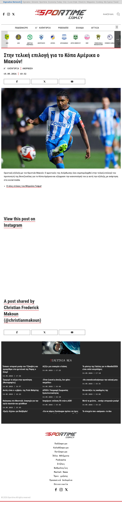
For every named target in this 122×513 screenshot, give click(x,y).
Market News (61, 472)
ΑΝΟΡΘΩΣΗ (28, 68)
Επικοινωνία (61, 484)
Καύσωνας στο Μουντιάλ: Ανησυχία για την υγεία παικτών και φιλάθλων (20, 402)
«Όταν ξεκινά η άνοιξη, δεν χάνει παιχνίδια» (56, 381)
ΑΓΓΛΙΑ (95, 27)
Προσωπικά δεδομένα (61, 480)
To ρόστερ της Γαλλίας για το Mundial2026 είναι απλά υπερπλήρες (100, 367)
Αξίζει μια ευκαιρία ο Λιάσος (55, 366)
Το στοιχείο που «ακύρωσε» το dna (96, 411)
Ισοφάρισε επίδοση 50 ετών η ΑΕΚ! (57, 401)
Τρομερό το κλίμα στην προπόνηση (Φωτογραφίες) (17, 381)
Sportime (43, 2)
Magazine (91, 2)
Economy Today (55, 2)
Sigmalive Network (11, 2)
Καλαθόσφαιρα (61, 447)
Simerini (35, 2)
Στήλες (61, 464)
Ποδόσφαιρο (61, 443)
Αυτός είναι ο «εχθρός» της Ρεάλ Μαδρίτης (21, 390)
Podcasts (61, 460)
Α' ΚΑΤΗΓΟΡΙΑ (43, 27)
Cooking (99, 2)
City (64, 2)
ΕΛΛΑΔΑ (80, 27)
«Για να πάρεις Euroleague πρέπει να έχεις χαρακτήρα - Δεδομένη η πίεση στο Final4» (60, 412)
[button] (117, 39)
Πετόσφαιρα (61, 451)
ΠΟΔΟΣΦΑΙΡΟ (21, 27)
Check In (82, 2)
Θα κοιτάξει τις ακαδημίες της (95, 390)
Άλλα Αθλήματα (61, 455)
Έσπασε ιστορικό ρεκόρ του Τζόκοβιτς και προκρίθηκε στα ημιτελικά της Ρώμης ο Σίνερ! (20, 369)
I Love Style (72, 2)
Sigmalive (26, 2)
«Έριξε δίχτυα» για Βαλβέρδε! (15, 411)
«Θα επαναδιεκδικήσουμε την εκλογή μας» (100, 380)
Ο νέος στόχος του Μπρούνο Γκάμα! (23, 186)
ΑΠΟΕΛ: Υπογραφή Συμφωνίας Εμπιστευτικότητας (55, 391)
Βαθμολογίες (61, 468)
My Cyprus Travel (111, 2)
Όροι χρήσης (61, 476)
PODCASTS (63, 27)
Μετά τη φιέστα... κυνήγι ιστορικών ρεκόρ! (100, 401)
